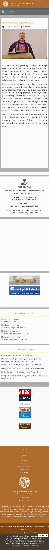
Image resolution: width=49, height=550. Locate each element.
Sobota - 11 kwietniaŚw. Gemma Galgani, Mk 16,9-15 (13, 326)
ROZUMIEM (43, 536)
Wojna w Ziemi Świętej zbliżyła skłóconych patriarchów (21, 365)
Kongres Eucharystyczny (24, 466)
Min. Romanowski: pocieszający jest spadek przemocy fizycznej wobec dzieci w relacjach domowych (21, 360)
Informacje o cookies (30, 546)
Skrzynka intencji (24, 472)
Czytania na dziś (25, 469)
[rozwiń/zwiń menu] (45, 3)
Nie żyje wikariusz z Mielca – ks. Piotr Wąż (17, 355)
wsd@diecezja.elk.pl (25, 501)
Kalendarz (24, 455)
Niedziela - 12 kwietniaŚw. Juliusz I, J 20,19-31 (10, 320)
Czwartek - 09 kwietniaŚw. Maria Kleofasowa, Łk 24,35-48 (14, 338)
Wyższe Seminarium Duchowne (18, 4)
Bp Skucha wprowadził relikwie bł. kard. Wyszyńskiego (21, 372)
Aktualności (10, 12)
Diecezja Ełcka (24, 464)
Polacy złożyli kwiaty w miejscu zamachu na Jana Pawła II (22, 368)
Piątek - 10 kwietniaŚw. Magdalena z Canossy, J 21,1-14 (14, 332)
